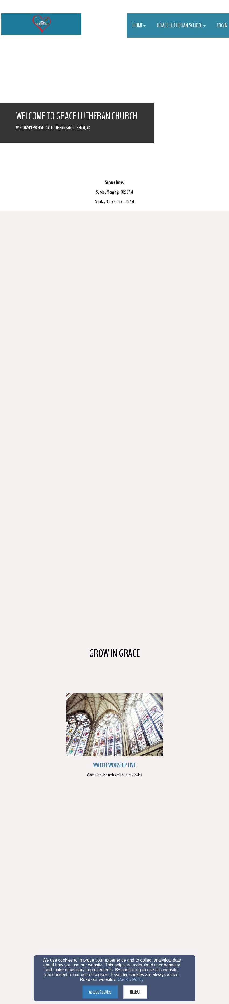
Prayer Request (33, 895)
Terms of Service (146, 926)
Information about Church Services (46, 880)
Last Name (106, 813)
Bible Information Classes (40, 887)
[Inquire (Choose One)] (22, 871)
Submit (115, 915)
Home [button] (139, 25)
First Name (27, 813)
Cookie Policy (131, 979)
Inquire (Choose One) (34, 861)
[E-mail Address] (114, 846)
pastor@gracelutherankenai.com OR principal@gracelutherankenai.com (118, 947)
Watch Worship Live (114, 359)
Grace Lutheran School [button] (181, 25)
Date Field (27, 789)
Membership (31, 872)
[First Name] (59, 822)
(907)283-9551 (104, 953)
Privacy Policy (128, 926)
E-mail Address (30, 837)
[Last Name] (154, 822)
